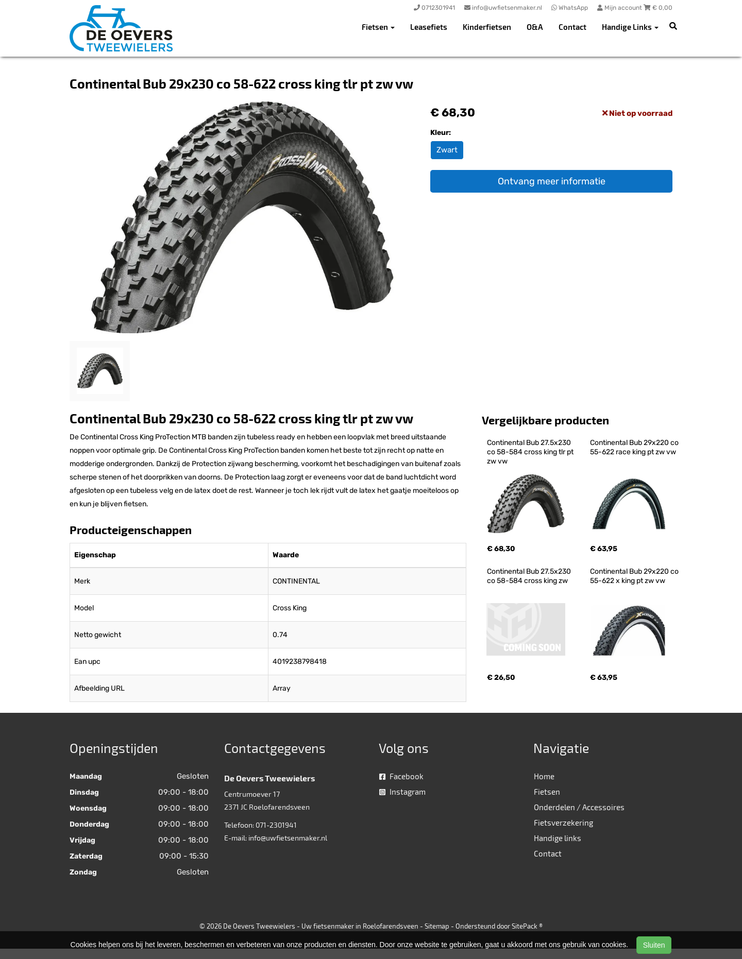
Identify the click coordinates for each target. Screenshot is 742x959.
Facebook (401, 776)
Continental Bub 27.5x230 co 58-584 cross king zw (529, 576)
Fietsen (547, 791)
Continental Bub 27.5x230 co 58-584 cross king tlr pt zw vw (531, 452)
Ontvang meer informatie (551, 181)
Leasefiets (428, 26)
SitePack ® (527, 926)
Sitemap (437, 926)
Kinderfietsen (487, 26)
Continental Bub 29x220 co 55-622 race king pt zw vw (635, 447)
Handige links (557, 838)
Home (544, 776)
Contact (572, 26)
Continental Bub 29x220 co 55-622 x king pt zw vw (635, 576)
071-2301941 (276, 824)
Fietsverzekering (563, 822)
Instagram (402, 791)
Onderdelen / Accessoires (579, 807)
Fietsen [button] (378, 26)
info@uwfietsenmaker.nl (287, 837)
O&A (535, 26)
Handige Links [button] (630, 26)
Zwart (447, 150)
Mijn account (620, 7)
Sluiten (654, 945)
